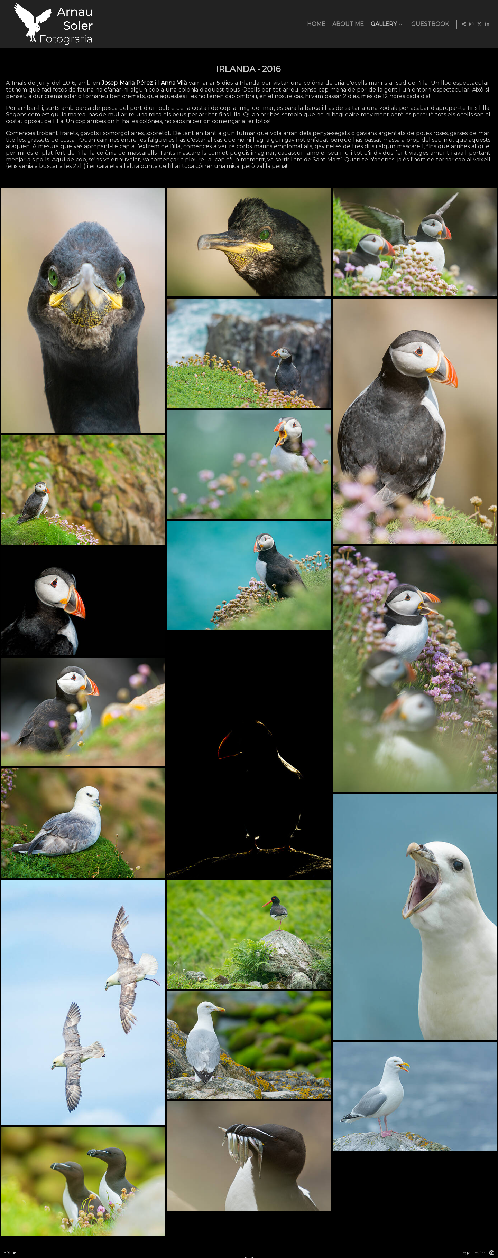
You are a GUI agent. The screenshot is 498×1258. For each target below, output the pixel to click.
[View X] (479, 24)
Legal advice (473, 1252)
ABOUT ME (347, 24)
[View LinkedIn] (487, 24)
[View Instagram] (471, 24)
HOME (315, 24)
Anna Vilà (174, 82)
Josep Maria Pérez (127, 82)
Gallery (383, 24)
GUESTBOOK (429, 24)
